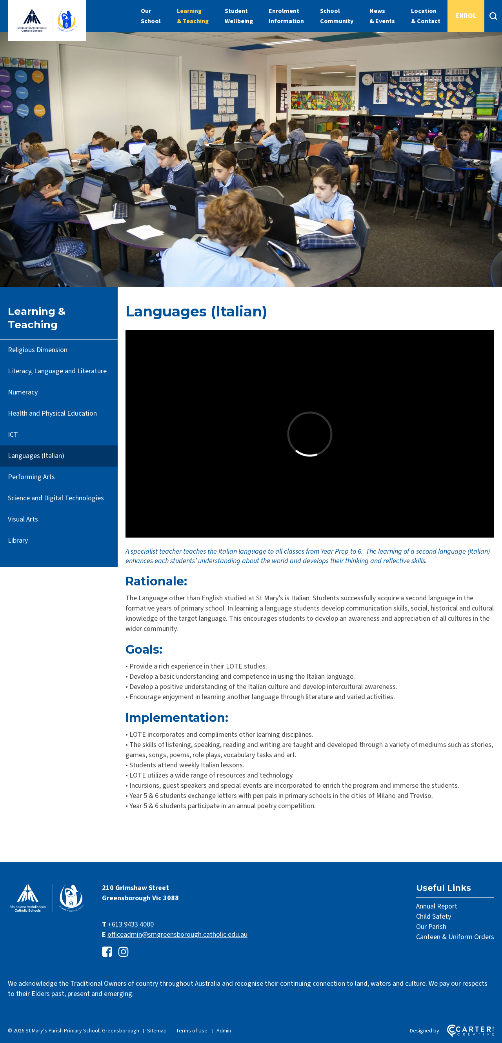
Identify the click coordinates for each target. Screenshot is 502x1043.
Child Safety (433, 916)
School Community (336, 16)
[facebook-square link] (107, 952)
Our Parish (431, 927)
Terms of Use (191, 1031)
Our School (151, 16)
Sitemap (157, 1031)
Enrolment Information (286, 16)
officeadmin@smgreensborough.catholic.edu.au (177, 934)
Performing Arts (31, 477)
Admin (223, 1031)
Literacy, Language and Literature (57, 371)
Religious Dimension (37, 350)
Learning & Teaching (193, 16)
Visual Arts (23, 519)
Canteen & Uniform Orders (455, 937)
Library (18, 540)
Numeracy (23, 392)
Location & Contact (425, 16)
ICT (13, 435)
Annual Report (436, 906)
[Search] (493, 16)
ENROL (466, 16)
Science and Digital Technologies (56, 498)
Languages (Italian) (36, 456)
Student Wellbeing (239, 16)
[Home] (47, 911)
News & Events (382, 16)
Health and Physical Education (52, 413)
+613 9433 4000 (131, 924)
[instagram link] (123, 952)
